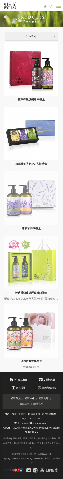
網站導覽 (42, 331)
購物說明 (17, 331)
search (51, 6)
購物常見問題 (29, 331)
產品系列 (30, 36)
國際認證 (24, 296)
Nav (58, 6)
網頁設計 (49, 351)
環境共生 (38, 296)
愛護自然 (16, 291)
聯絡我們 (7, 331)
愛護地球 (43, 291)
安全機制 (52, 331)
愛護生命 (30, 291)
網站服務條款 (20, 336)
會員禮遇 (20, 280)
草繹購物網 (10, 5)
